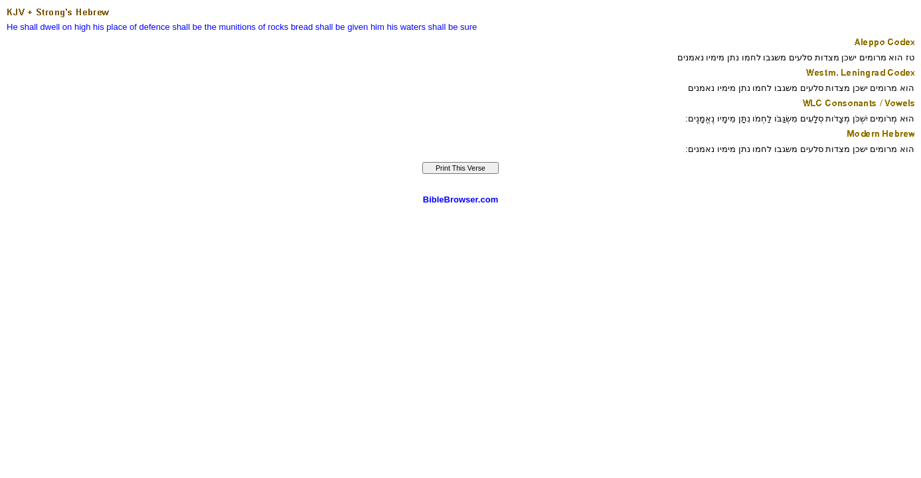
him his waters (398, 27)
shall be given (342, 27)
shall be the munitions (214, 27)
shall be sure (452, 27)
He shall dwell (33, 27)
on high (76, 27)
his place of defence (131, 27)
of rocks (273, 27)
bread (302, 27)
